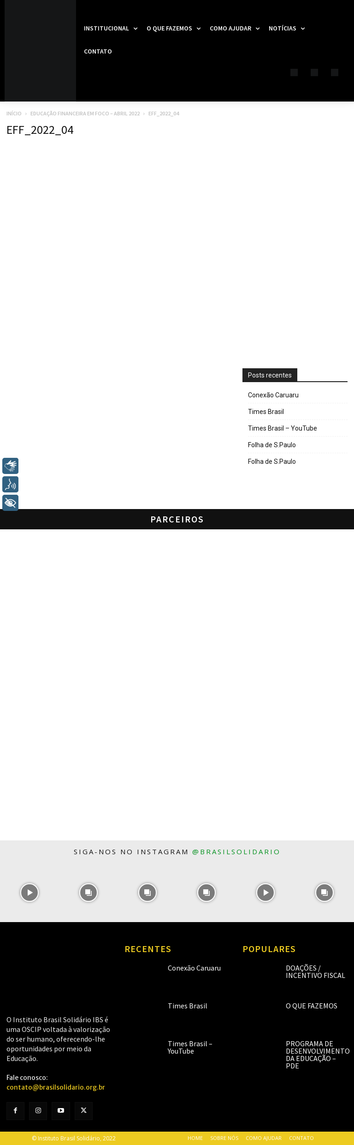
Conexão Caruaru (273, 395)
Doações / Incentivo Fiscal (315, 971)
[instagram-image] (29, 892)
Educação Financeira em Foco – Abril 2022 (85, 113)
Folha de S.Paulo (272, 445)
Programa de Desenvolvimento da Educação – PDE (318, 1054)
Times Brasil (266, 411)
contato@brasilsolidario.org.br (55, 1087)
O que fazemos (311, 1005)
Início (14, 113)
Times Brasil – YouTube (282, 428)
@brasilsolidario (236, 851)
